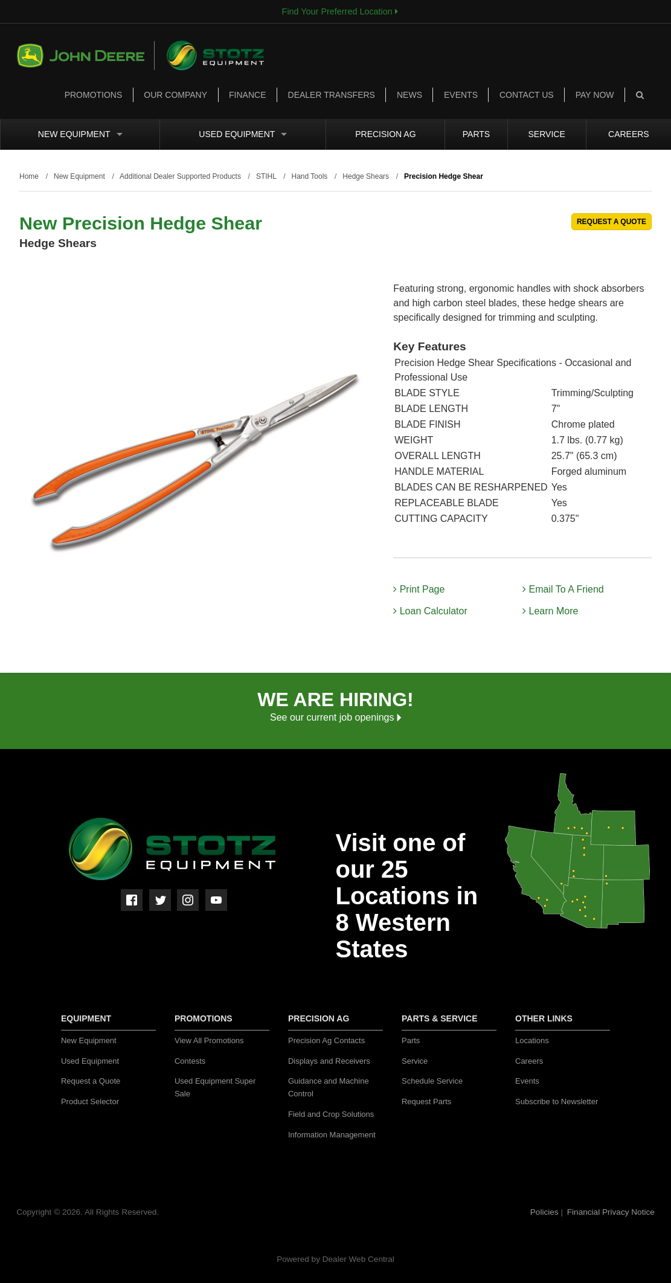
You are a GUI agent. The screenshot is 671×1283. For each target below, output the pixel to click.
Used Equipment (243, 134)
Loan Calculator (430, 611)
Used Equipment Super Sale (215, 1087)
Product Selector (90, 1101)
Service (546, 134)
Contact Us (526, 95)
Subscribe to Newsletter (556, 1101)
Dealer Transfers (331, 95)
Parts (476, 134)
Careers (628, 134)
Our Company (175, 95)
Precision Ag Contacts (326, 1040)
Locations (532, 1040)
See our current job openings (335, 717)
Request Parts (426, 1101)
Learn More (550, 611)
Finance (247, 95)
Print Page (419, 589)
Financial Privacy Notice (611, 1212)
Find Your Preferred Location (340, 11)
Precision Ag (385, 134)
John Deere (86, 55)
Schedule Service (432, 1080)
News (409, 95)
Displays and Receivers (329, 1061)
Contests (190, 1061)
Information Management (332, 1134)
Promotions (94, 95)
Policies (545, 1212)
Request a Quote (90, 1080)
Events (461, 95)
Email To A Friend (563, 589)
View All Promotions (209, 1040)
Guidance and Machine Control (328, 1087)
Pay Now (595, 95)
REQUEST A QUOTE (611, 221)
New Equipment (80, 134)
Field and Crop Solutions (331, 1114)
